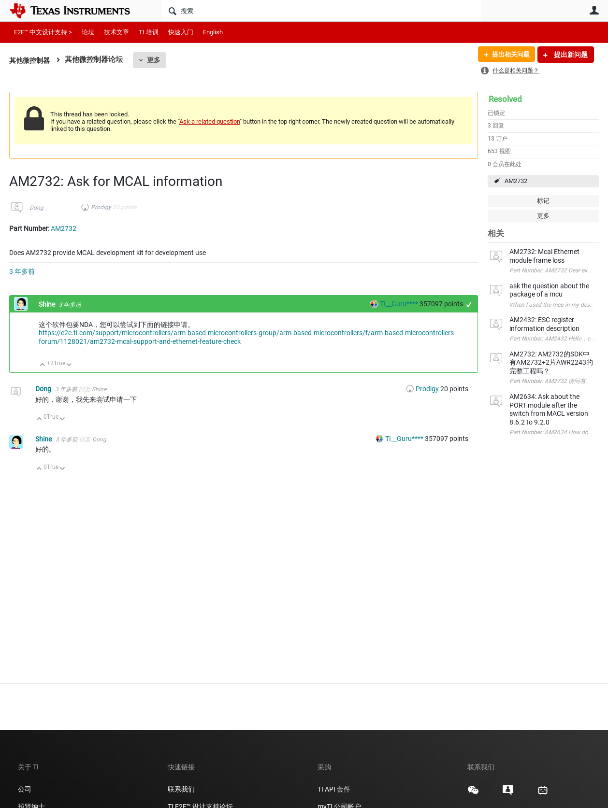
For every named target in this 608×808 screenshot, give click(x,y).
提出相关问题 (508, 54)
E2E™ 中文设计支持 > (43, 32)
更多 (156, 60)
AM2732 (516, 180)
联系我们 (181, 789)
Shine (48, 304)
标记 (543, 200)
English (213, 32)
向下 (69, 365)
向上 (43, 365)
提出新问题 (570, 54)
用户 (594, 10)
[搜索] (321, 10)
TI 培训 (149, 32)
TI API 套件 (334, 789)
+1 (469, 304)
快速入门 (180, 32)
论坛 (88, 32)
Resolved (505, 99)
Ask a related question (209, 121)
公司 (24, 789)
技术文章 (116, 32)
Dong (36, 207)
